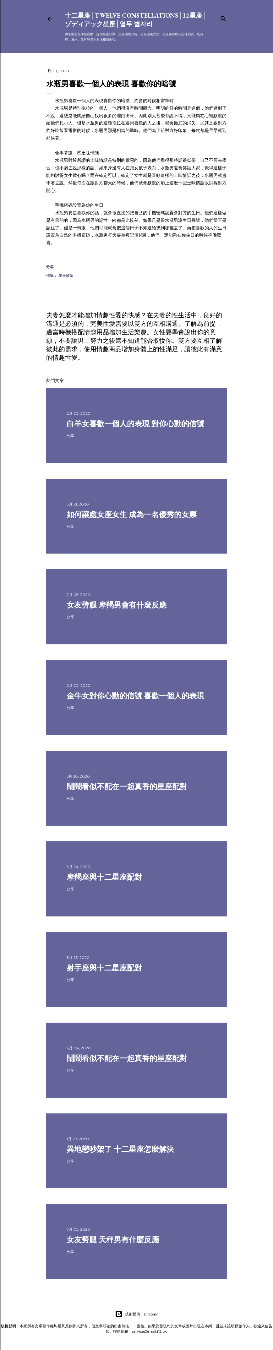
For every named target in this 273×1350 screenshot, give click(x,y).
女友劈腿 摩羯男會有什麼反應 (117, 605)
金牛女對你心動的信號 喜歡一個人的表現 (135, 696)
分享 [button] (50, 266)
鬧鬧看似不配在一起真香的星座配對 (127, 786)
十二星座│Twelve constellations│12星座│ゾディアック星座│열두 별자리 (136, 19)
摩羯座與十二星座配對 (104, 877)
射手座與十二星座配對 (104, 968)
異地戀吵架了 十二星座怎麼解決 (120, 1149)
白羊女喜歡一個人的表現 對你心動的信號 (135, 424)
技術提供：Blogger (136, 1314)
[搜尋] (223, 17)
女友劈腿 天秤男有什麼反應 (113, 1239)
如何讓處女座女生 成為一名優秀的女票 (132, 514)
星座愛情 (66, 275)
